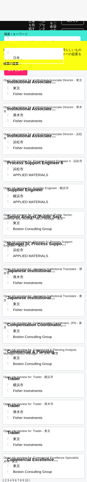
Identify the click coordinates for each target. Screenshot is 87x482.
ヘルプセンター (42, 26)
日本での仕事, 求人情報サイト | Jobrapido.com (15, 25)
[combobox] (34, 58)
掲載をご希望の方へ (53, 26)
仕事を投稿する (32, 26)
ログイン (72, 21)
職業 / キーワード (16, 34)
